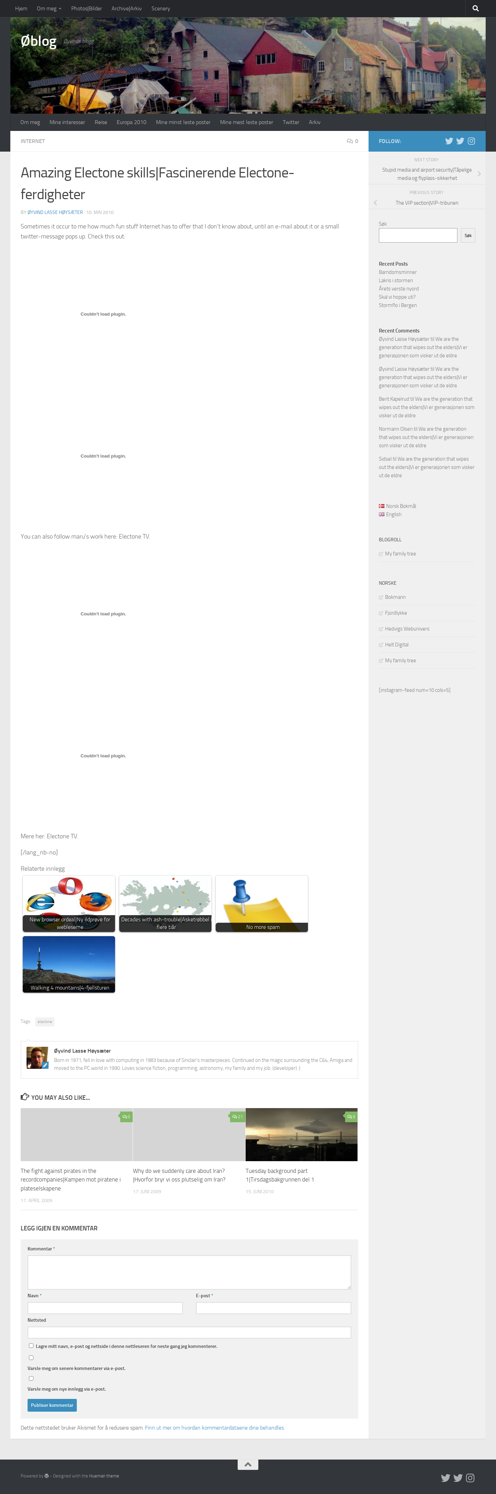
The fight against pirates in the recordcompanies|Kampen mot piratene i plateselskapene (71, 1179)
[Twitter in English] (449, 141)
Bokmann (395, 597)
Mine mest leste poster (246, 122)
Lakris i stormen (396, 280)
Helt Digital (397, 645)
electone (45, 1021)
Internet (33, 141)
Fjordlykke (396, 613)
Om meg (46, 8)
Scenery (161, 8)
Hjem (21, 8)
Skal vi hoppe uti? (397, 297)
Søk (383, 224)
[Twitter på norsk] (460, 141)
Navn (35, 1295)
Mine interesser (67, 122)
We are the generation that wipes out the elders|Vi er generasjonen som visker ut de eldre (423, 347)
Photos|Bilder (86, 8)
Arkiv (315, 122)
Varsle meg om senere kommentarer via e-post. (76, 1368)
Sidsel (385, 459)
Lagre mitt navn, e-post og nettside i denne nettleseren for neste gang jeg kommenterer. (126, 1346)
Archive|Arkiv (127, 8)
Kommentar (41, 1248)
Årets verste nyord (399, 289)
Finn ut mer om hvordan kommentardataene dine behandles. (215, 1427)
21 (237, 1116)
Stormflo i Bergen (398, 305)
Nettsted (37, 1320)
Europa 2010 (131, 122)
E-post (204, 1295)
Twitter (291, 122)
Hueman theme (104, 1475)
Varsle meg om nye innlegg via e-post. (67, 1389)
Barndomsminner (398, 272)
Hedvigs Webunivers (407, 629)
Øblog (38, 41)
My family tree (400, 554)
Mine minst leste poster (183, 122)
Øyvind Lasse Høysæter (55, 212)
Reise (101, 122)
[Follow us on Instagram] (471, 141)
